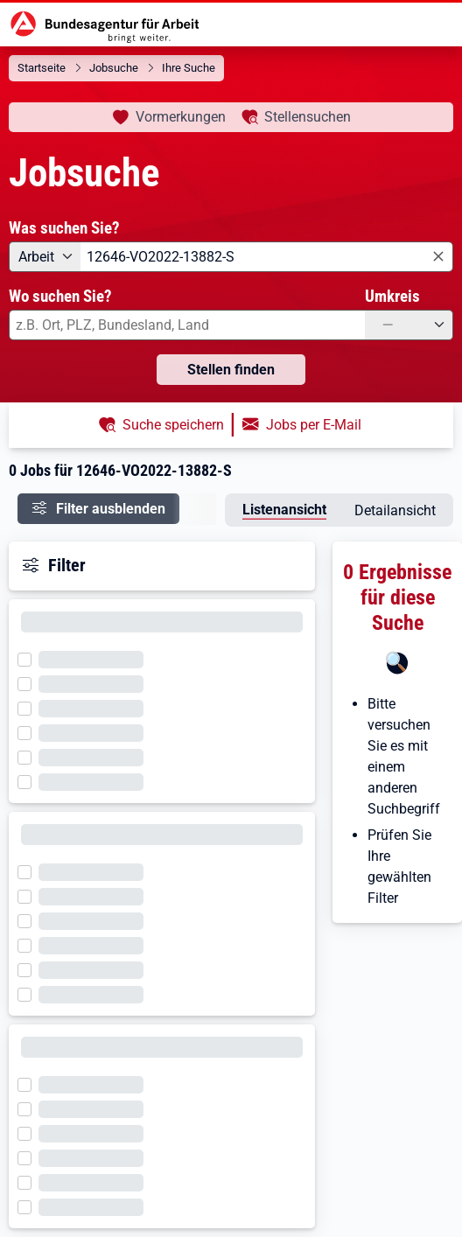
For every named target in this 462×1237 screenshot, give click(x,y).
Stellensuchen (307, 116)
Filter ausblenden (110, 508)
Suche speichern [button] (173, 424)
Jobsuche (113, 67)
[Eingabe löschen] (437, 257)
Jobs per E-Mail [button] (313, 424)
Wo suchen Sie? (60, 296)
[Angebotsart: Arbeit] (44, 256)
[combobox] (266, 256)
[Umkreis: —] (409, 325)
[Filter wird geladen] (30, 657)
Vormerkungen (181, 116)
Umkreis (392, 296)
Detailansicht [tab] (395, 510)
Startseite (42, 67)
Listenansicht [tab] (284, 509)
